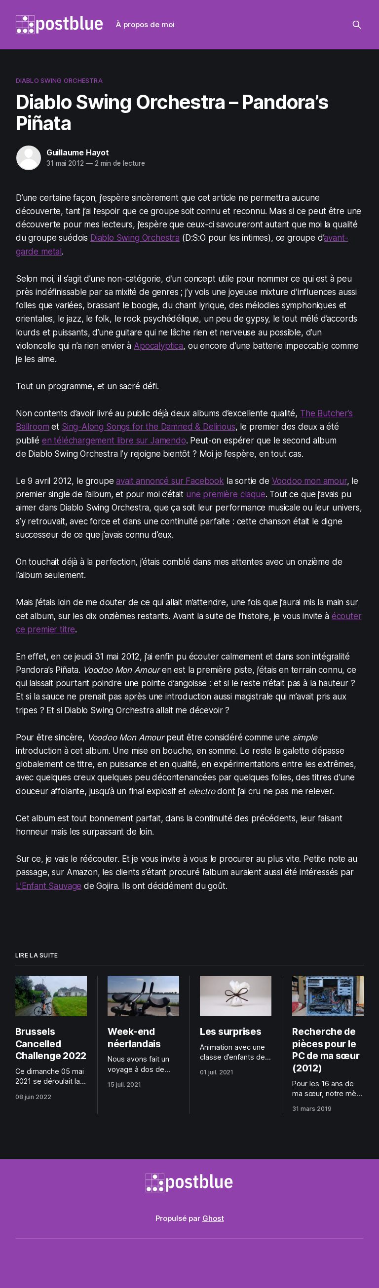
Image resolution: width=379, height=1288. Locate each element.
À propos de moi (145, 24)
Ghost (213, 1218)
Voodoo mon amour (309, 481)
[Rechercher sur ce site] (357, 25)
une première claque (225, 494)
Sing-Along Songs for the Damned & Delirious (148, 427)
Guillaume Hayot (77, 152)
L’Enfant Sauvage (48, 886)
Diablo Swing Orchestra (59, 80)
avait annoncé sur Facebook (170, 481)
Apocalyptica (158, 346)
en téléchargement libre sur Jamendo (114, 440)
